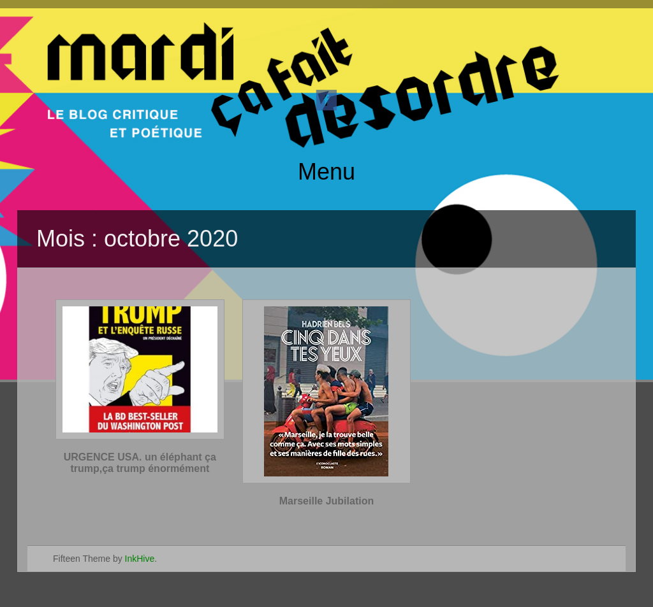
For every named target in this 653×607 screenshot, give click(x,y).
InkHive (140, 558)
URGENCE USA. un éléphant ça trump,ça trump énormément (140, 463)
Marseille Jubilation (326, 501)
